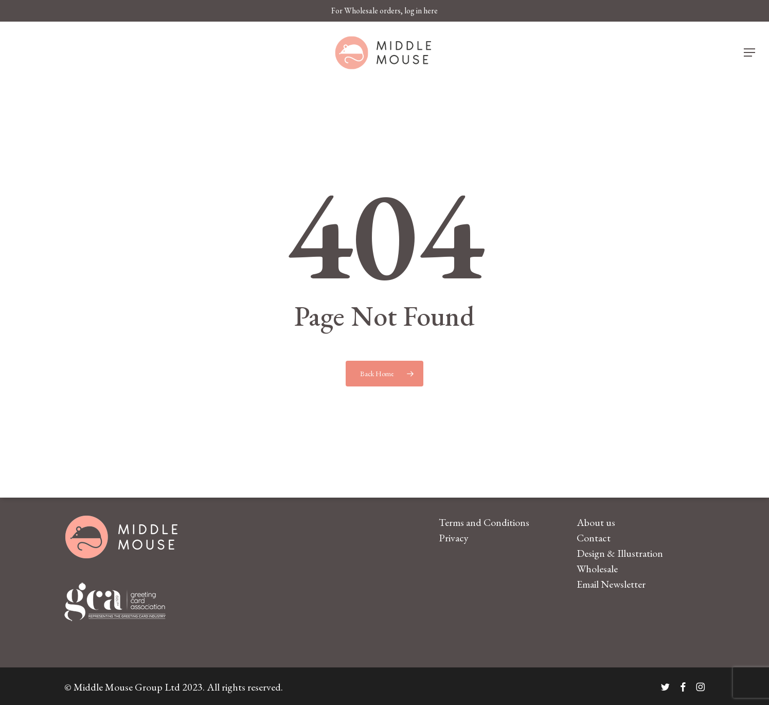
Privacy (454, 537)
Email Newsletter (611, 584)
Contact (594, 537)
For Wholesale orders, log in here (384, 10)
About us (596, 522)
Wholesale (597, 568)
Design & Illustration (620, 553)
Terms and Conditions (484, 522)
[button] (750, 52)
